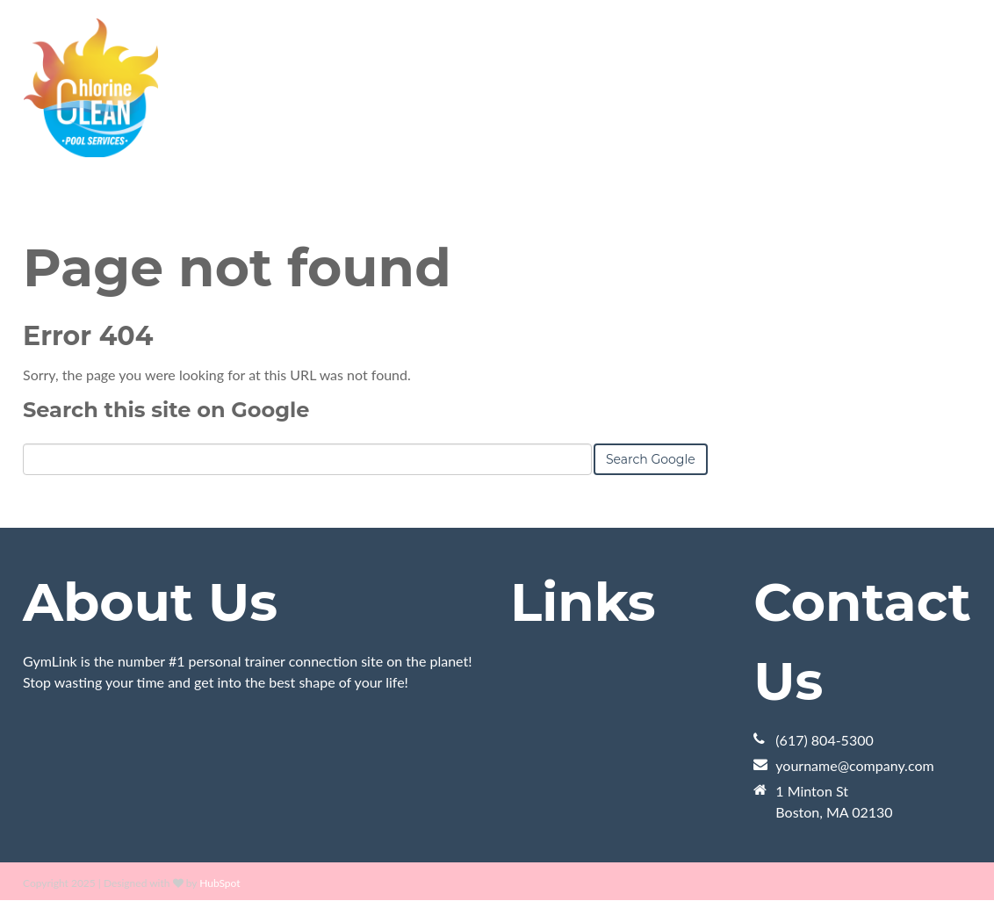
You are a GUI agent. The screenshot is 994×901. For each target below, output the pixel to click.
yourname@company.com (854, 765)
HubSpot (219, 883)
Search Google (650, 459)
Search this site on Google (166, 409)
